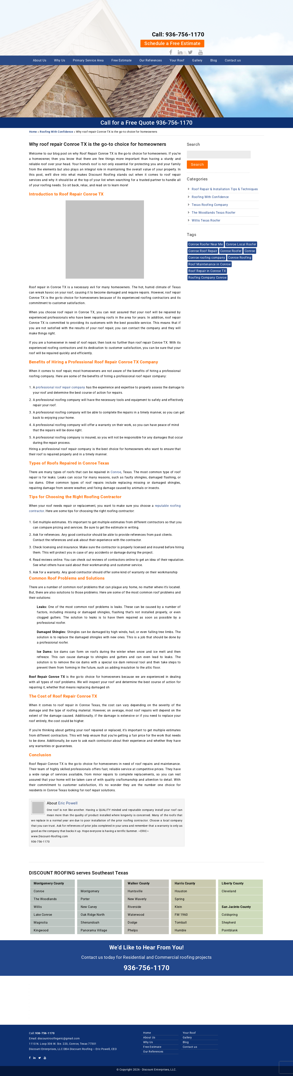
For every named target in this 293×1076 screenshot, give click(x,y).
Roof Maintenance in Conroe (209, 263)
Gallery (197, 34)
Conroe (116, 472)
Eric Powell (68, 803)
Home (33, 131)
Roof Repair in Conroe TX (207, 269)
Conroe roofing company (206, 256)
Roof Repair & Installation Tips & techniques (225, 188)
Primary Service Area (88, 34)
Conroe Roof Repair (202, 250)
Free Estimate (121, 34)
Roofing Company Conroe (207, 275)
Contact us (233, 34)
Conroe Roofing (239, 256)
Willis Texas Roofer (206, 220)
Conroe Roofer (230, 250)
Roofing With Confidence (56, 131)
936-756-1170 (244, 5)
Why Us (59, 34)
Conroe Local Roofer (240, 243)
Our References (150, 34)
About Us (39, 34)
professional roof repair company (60, 387)
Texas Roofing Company (210, 204)
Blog (213, 34)
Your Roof (177, 34)
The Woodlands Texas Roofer (213, 212)
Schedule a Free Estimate (232, 14)
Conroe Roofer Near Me (205, 243)
